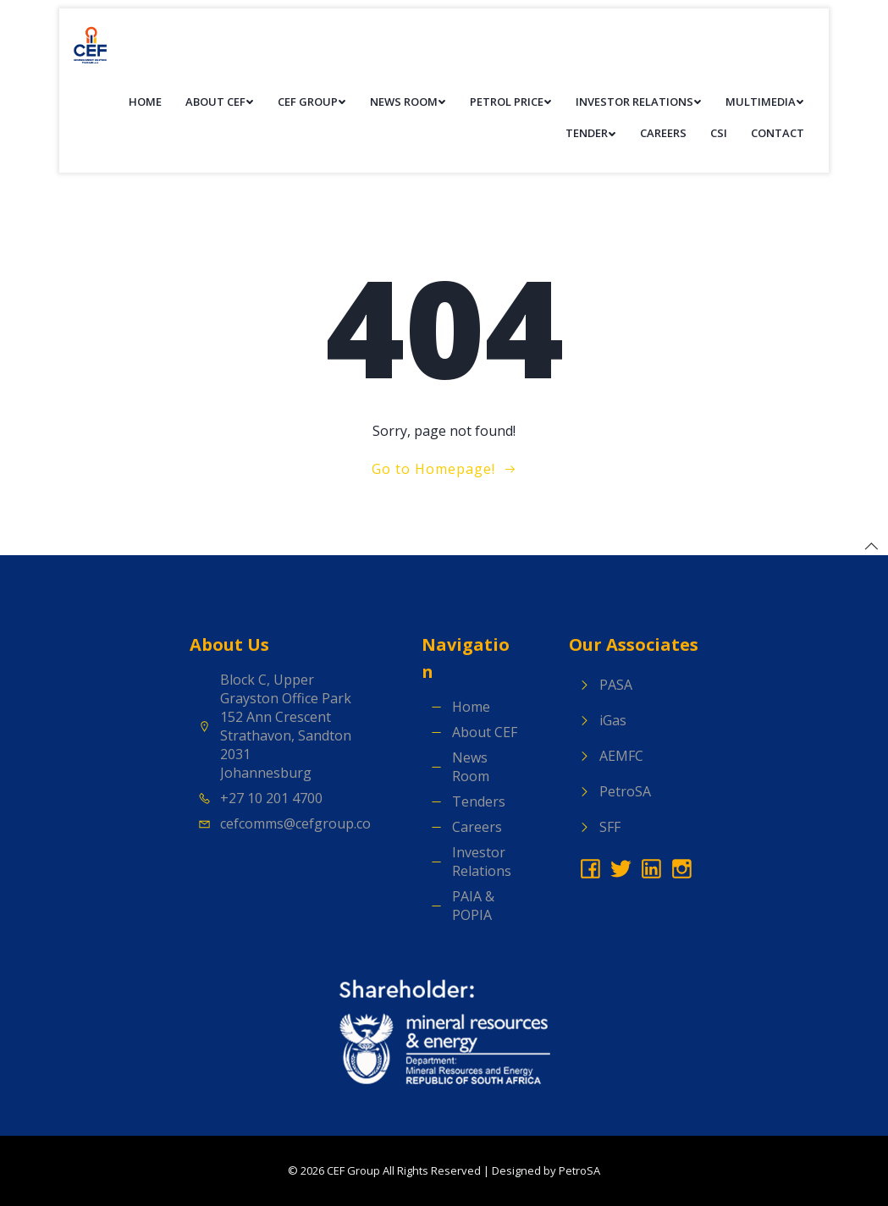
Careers (663, 132)
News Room (408, 101)
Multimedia (764, 101)
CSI (718, 132)
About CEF (219, 101)
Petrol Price (511, 101)
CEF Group (312, 101)
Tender (590, 132)
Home (145, 101)
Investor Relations (639, 101)
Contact (777, 132)
